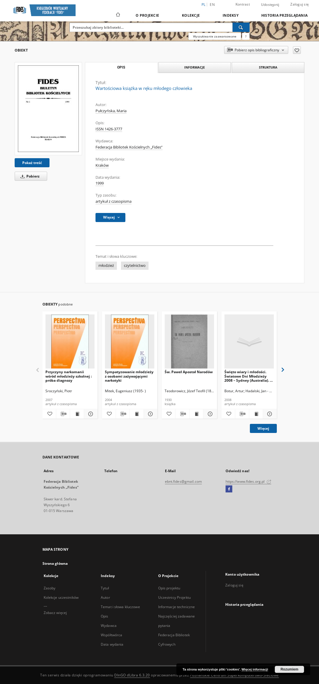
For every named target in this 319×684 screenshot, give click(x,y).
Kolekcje (191, 15)
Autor (105, 597)
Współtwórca (111, 634)
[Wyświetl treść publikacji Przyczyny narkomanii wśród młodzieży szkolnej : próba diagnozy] (76, 414)
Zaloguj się (299, 4)
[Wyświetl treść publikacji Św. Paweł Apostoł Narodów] (196, 414)
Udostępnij (270, 4)
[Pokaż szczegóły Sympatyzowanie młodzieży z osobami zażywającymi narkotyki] (149, 414)
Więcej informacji (255, 669)
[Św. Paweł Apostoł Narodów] (189, 342)
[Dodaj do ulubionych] (297, 50)
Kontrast (243, 4)
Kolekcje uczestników (61, 597)
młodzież (106, 265)
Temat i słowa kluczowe (120, 606)
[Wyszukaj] (241, 27)
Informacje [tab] (194, 67)
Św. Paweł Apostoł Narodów (189, 371)
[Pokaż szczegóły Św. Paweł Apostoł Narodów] (209, 414)
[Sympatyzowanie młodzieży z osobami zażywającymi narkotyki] (129, 342)
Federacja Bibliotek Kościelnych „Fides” (129, 147)
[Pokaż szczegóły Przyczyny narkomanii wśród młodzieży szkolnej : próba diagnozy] (90, 414)
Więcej (263, 428)
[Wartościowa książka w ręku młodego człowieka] (48, 108)
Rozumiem (289, 669)
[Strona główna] (117, 15)
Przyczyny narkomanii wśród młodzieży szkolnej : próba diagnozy (68, 376)
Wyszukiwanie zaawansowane (214, 36)
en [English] (212, 4)
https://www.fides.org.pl (248, 481)
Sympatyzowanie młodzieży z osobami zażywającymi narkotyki (129, 376)
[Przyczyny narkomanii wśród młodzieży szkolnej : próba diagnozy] (70, 342)
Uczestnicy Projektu (174, 597)
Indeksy (230, 15)
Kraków (102, 165)
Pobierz (29, 176)
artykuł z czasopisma (113, 201)
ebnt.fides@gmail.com (183, 481)
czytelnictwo (135, 265)
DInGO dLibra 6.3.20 (132, 675)
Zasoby (50, 588)
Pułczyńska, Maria (111, 110)
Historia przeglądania (284, 15)
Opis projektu (169, 588)
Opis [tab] (121, 67)
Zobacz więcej (55, 612)
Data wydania (112, 644)
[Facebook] (229, 489)
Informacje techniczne (176, 606)
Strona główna (55, 563)
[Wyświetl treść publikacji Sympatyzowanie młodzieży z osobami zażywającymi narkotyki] (136, 414)
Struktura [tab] (268, 67)
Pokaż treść (32, 162)
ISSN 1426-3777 (108, 129)
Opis (104, 616)
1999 (99, 183)
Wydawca (109, 625)
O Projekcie (147, 15)
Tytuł (105, 588)
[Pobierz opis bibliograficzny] (63, 414)
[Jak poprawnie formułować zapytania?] (246, 36)
